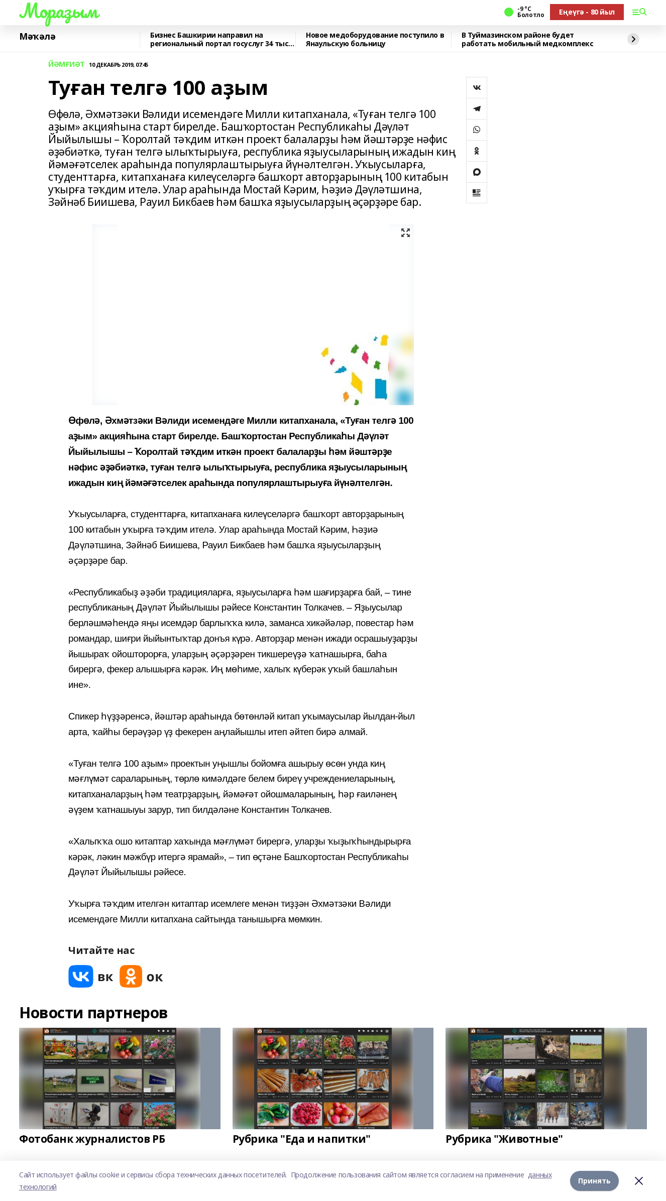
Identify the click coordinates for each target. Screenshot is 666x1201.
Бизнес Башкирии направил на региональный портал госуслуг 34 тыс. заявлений (220, 39)
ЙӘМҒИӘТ (66, 64)
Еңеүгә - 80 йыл (587, 12)
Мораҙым (58, 11)
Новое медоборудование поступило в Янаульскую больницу (375, 39)
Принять (594, 1180)
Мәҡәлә (37, 36)
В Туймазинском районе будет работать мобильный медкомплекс (527, 39)
